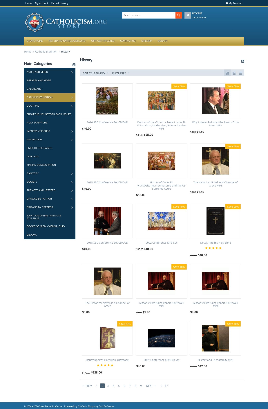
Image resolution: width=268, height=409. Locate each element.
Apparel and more (39, 80)
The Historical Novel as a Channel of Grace (107, 305)
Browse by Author (39, 198)
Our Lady (33, 156)
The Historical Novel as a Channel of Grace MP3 (215, 184)
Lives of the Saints (39, 148)
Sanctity (33, 173)
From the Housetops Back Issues (49, 114)
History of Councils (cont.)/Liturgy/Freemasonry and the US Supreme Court (161, 185)
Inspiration (34, 139)
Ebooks (32, 234)
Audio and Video (37, 72)
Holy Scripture (37, 122)
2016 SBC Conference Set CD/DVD (107, 122)
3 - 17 (164, 386)
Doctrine (33, 105)
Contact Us (127, 41)
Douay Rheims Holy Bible (215, 242)
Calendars (34, 88)
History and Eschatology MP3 (215, 360)
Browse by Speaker (40, 207)
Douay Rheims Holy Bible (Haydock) (107, 360)
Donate (162, 41)
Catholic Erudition (46, 51)
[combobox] (148, 15)
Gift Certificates (102, 41)
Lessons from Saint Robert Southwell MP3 (161, 305)
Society (32, 181)
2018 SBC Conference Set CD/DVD (107, 242)
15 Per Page (120, 73)
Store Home (35, 41)
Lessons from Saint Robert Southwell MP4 (215, 305)
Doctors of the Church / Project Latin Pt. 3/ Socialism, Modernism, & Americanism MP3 (161, 125)
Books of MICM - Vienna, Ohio (46, 226)
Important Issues (38, 131)
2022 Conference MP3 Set (161, 242)
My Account (41, 3)
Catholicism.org (59, 3)
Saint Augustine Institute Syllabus (44, 217)
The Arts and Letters (41, 190)
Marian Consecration (41, 165)
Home (28, 3)
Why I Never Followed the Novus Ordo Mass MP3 (215, 124)
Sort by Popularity (95, 73)
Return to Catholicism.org (67, 41)
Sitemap (146, 41)
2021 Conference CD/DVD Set (161, 360)
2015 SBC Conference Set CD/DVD (107, 182)
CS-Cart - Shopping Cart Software (96, 406)
